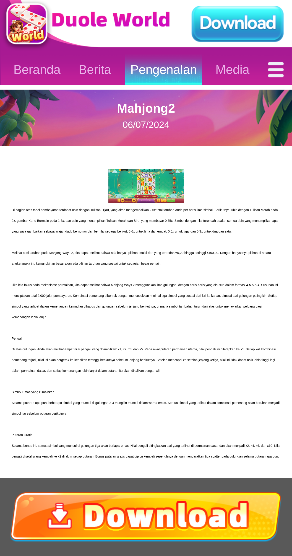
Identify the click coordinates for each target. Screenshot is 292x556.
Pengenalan (163, 70)
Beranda (36, 70)
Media (233, 70)
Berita (95, 70)
